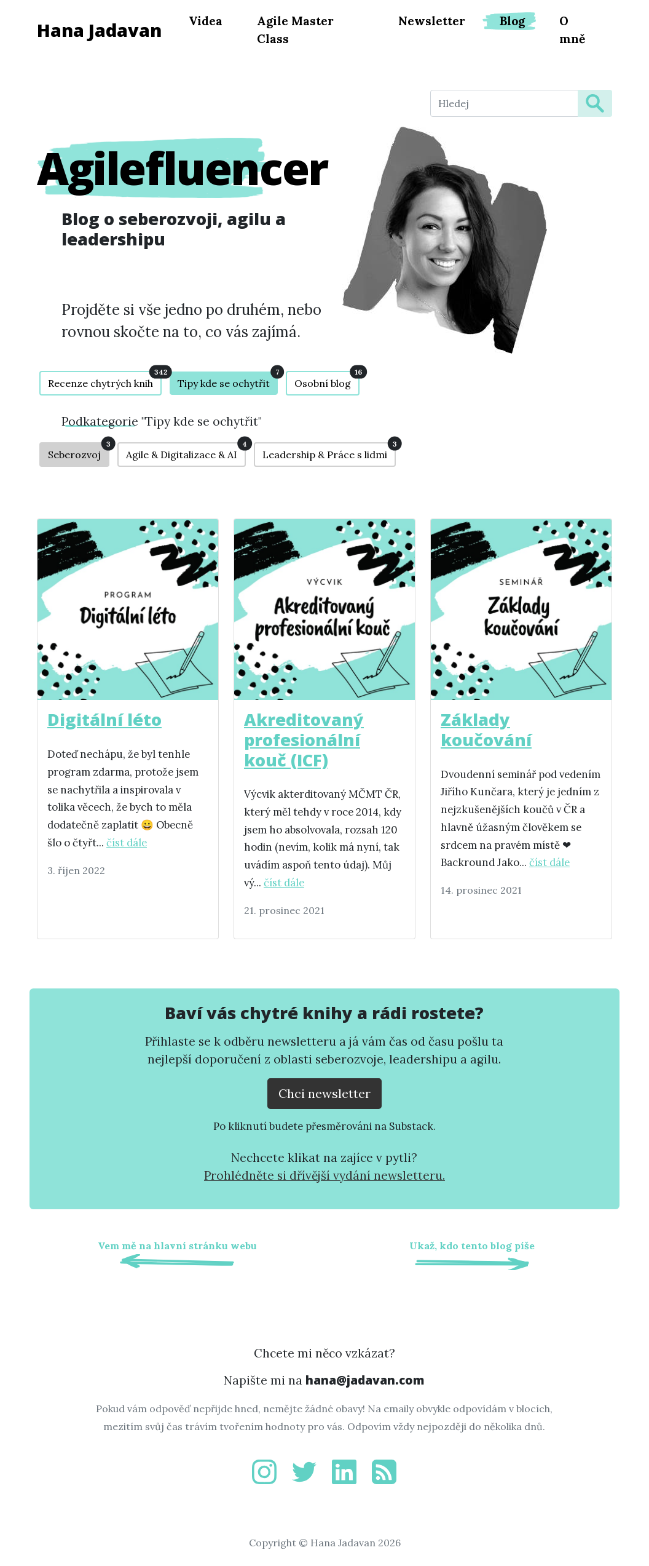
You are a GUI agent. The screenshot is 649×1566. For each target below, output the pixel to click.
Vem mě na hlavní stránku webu (177, 1245)
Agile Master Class (295, 30)
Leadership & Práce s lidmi (329, 451)
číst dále (126, 842)
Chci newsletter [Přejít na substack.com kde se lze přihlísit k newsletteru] (324, 1093)
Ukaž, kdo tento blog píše (472, 1245)
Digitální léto (104, 719)
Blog (512, 21)
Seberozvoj (78, 451)
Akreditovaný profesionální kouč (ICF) (304, 739)
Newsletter (431, 21)
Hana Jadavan (99, 30)
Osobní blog (327, 380)
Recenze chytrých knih (105, 380)
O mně (572, 30)
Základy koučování (486, 729)
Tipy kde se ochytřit (228, 380)
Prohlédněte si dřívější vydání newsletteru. (324, 1175)
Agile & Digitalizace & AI (186, 451)
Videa (205, 21)
